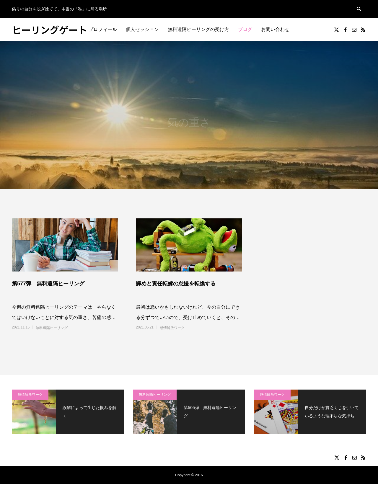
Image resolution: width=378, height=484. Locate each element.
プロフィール (103, 29)
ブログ (245, 29)
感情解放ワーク (172, 328)
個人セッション (142, 29)
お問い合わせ (275, 29)
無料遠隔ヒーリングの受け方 (198, 29)
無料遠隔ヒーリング (52, 328)
